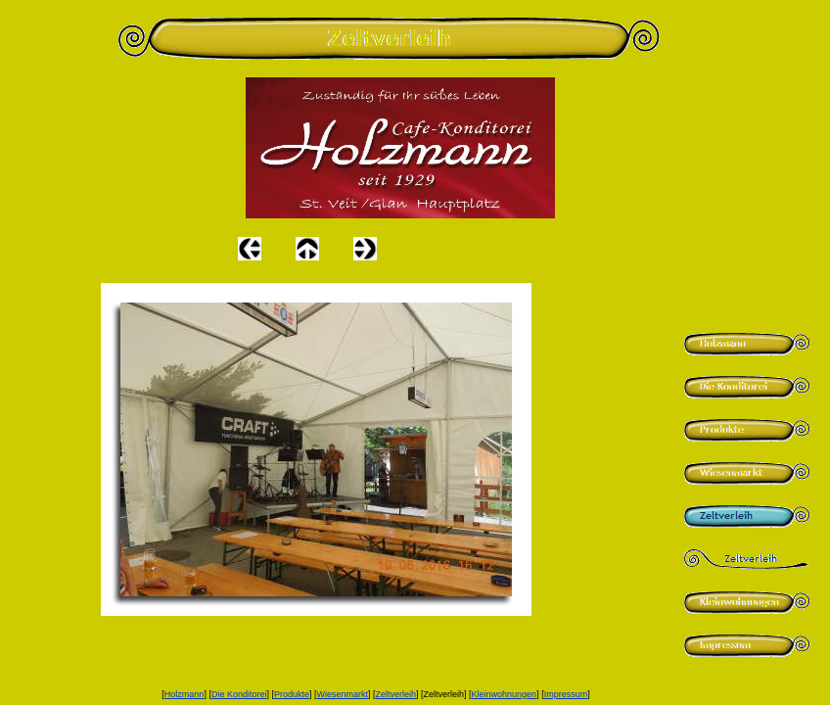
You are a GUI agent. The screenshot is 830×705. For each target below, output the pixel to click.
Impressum (566, 694)
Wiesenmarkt (342, 694)
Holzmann (184, 694)
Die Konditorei (239, 694)
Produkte (291, 694)
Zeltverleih (396, 694)
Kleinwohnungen (504, 694)
